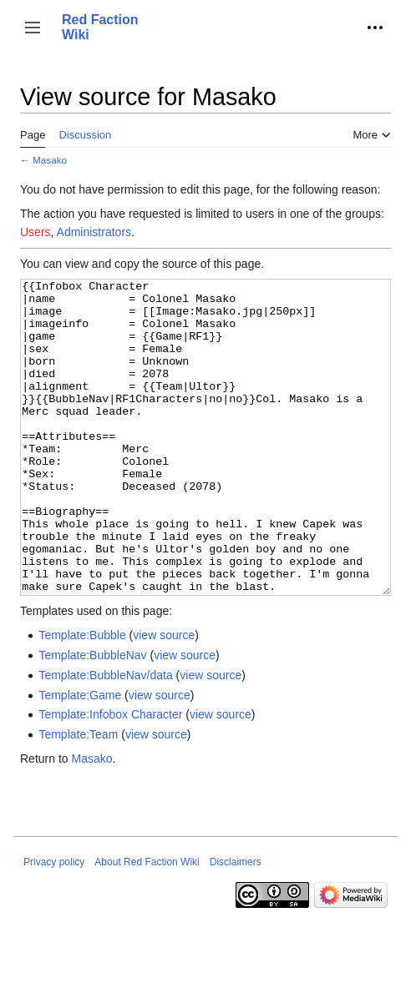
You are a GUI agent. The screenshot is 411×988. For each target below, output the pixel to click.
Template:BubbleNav (92, 717)
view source (164, 697)
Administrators (94, 232)
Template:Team (78, 797)
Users (35, 232)
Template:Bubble (81, 697)
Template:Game (79, 757)
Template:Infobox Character (110, 777)
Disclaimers (235, 924)
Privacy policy (53, 924)
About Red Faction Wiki (146, 924)
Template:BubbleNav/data (105, 737)
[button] (32, 27)
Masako (50, 159)
